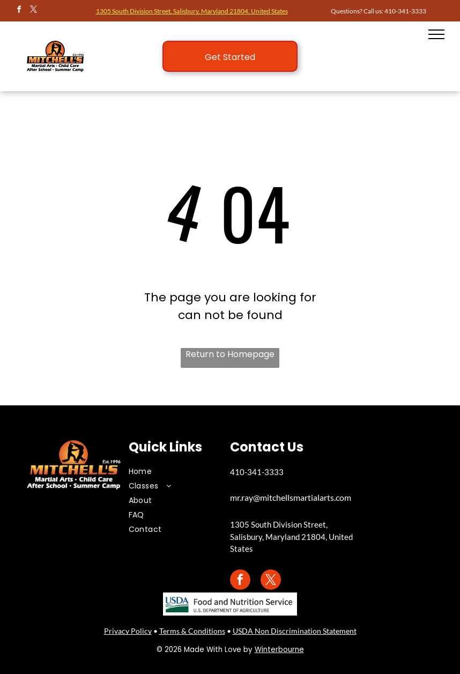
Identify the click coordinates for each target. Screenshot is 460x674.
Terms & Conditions (192, 630)
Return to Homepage (230, 354)
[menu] (436, 34)
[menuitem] (171, 471)
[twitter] (33, 11)
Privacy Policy (128, 630)
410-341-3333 (405, 11)
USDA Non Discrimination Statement (295, 630)
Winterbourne (279, 650)
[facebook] (18, 11)
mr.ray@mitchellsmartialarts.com (290, 497)
